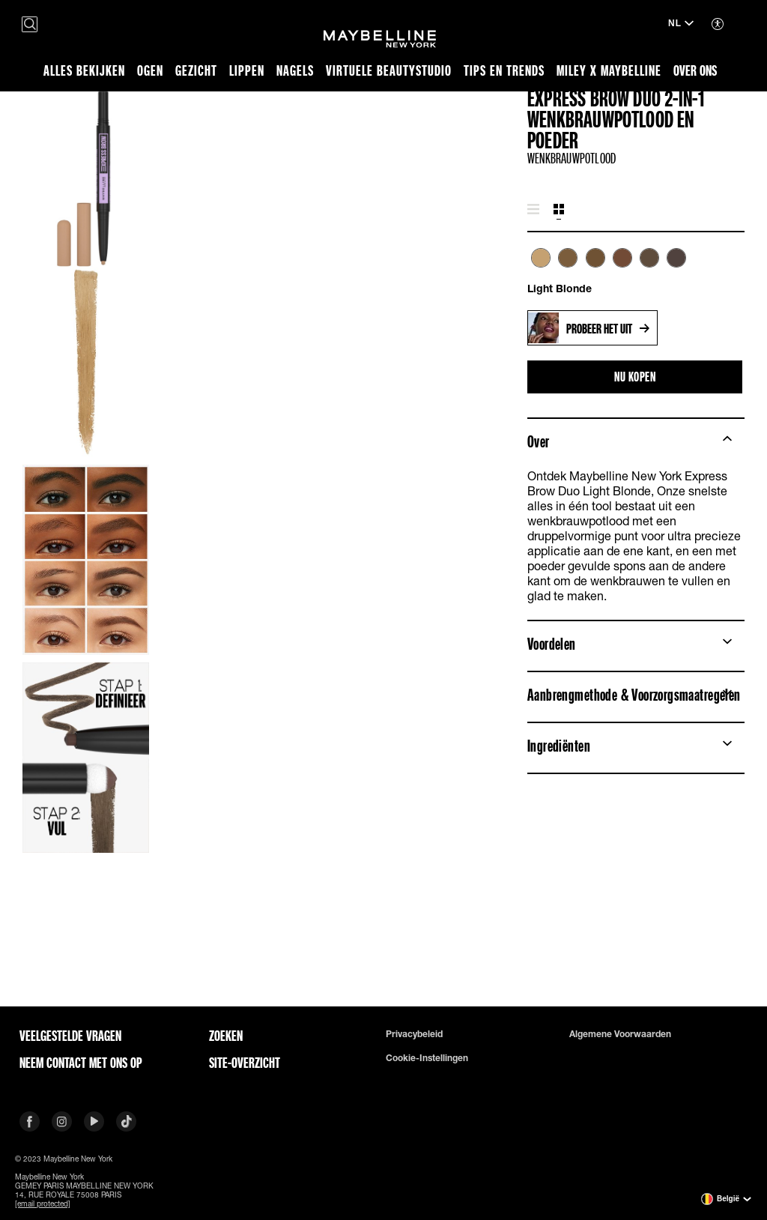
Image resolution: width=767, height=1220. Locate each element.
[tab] (533, 210)
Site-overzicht (244, 1062)
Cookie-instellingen (427, 1058)
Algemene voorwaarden (620, 1034)
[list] (636, 265)
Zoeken (226, 1035)
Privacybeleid (414, 1034)
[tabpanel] (636, 271)
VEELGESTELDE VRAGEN (70, 1035)
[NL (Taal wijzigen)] (681, 25)
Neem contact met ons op (80, 1062)
